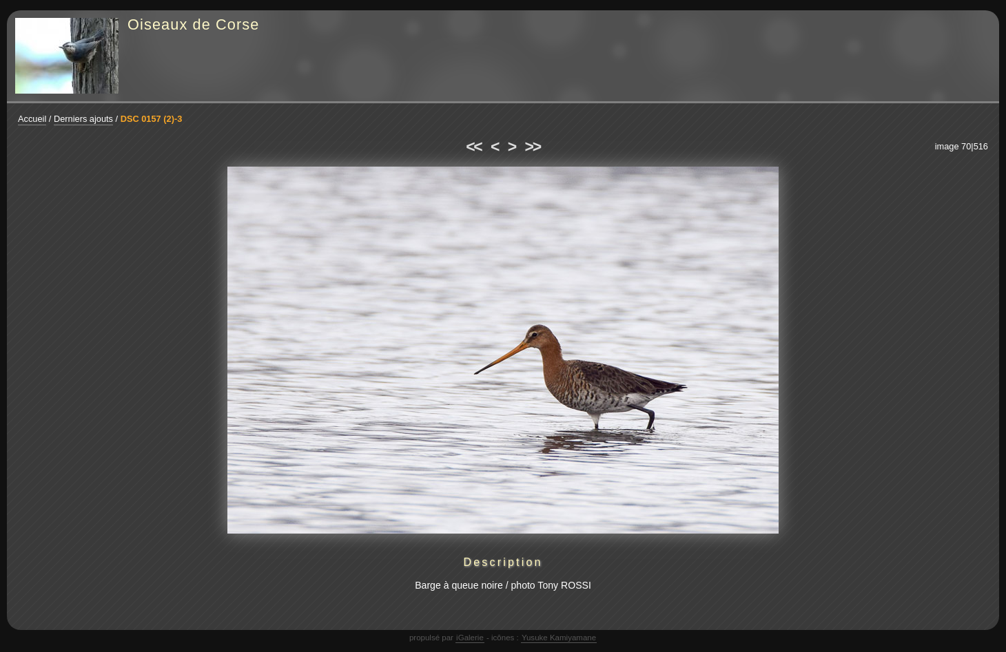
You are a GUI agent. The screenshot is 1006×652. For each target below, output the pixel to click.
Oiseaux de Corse (193, 24)
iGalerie (470, 637)
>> (532, 147)
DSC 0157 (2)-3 (152, 119)
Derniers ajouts (83, 119)
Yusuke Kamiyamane (559, 637)
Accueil (32, 119)
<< (473, 147)
